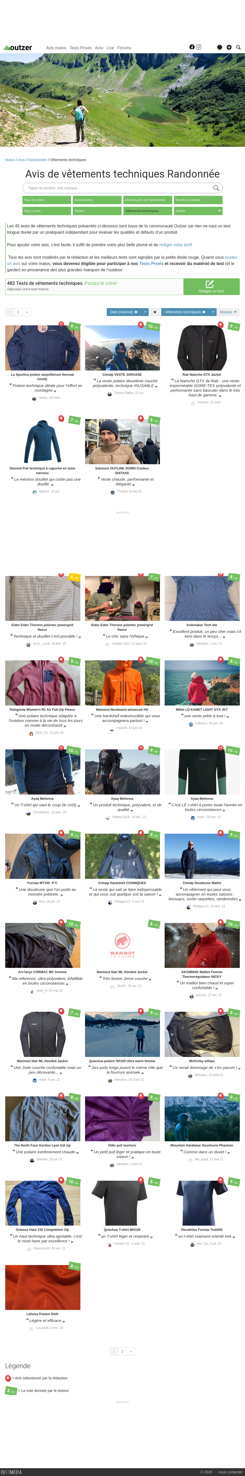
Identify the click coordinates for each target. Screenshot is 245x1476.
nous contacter (230, 1472)
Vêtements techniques (68, 160)
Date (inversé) (124, 312)
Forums (124, 48)
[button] (229, 47)
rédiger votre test (175, 245)
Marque (228, 312)
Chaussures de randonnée (145, 200)
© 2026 (206, 1472)
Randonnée (38, 160)
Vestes (79, 211)
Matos (10, 160)
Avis (22, 160)
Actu (99, 48)
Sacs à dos (32, 211)
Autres (198, 211)
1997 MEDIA (13, 1472)
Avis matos (56, 48)
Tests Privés (80, 48)
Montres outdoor (188, 200)
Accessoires (83, 200)
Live (110, 48)
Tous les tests (34, 200)
